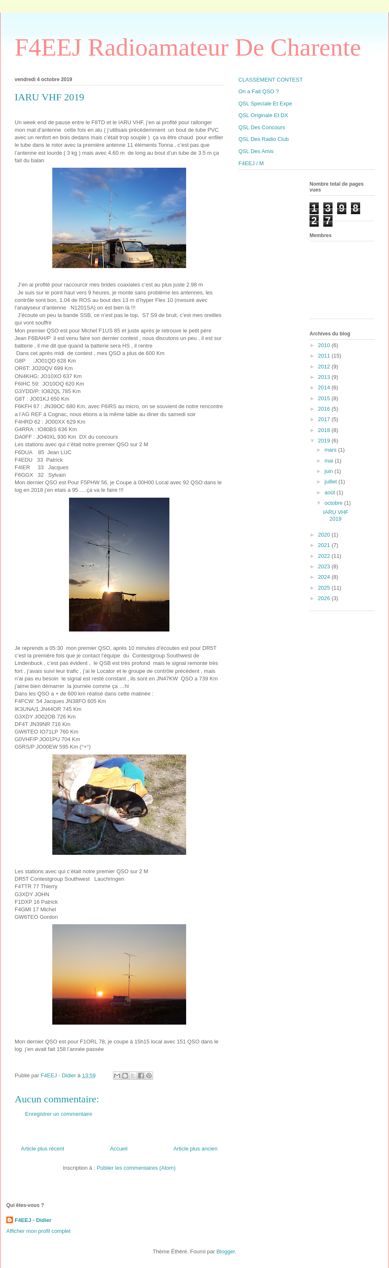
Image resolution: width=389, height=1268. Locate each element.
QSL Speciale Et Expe (265, 103)
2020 (325, 535)
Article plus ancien (196, 1148)
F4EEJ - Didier (33, 1220)
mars (331, 450)
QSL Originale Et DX (263, 115)
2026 (325, 598)
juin (330, 471)
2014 (325, 387)
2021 (325, 545)
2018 (325, 430)
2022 (325, 556)
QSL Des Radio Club (263, 139)
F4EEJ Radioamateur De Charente (188, 47)
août (331, 492)
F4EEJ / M (251, 163)
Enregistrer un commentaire (58, 1114)
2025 (325, 588)
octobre (334, 503)
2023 (325, 566)
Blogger (225, 1251)
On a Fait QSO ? (258, 91)
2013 (325, 377)
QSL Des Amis (256, 151)
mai (330, 461)
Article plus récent (42, 1148)
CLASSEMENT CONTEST (270, 80)
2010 (325, 345)
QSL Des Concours (261, 127)
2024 (325, 577)
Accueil (119, 1148)
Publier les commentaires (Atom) (136, 1168)
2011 (325, 356)
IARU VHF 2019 (335, 515)
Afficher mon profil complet (38, 1231)
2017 (325, 419)
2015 (325, 398)
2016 (325, 409)
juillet (331, 481)
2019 (325, 440)
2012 (325, 366)
